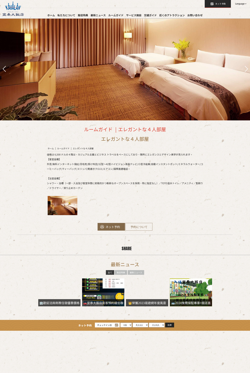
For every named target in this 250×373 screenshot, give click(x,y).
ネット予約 (113, 227)
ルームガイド (116, 15)
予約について (138, 227)
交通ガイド (150, 15)
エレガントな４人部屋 (83, 148)
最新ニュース (98, 15)
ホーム (51, 15)
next (246, 69)
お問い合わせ (195, 15)
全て (110, 272)
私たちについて (66, 15)
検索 (218, 4)
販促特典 (83, 15)
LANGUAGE (240, 4)
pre (4, 69)
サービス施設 (133, 15)
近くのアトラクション (172, 15)
